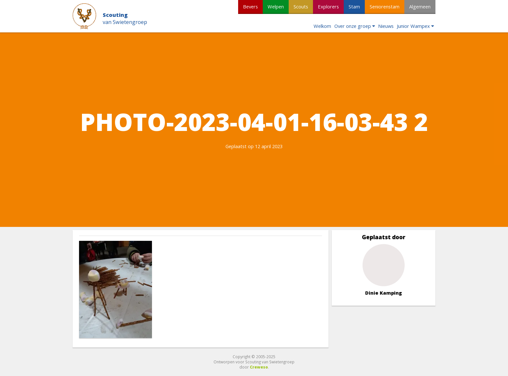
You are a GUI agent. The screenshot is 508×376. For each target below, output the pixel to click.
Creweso (259, 367)
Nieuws (386, 26)
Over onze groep (352, 26)
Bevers (250, 6)
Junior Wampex (413, 26)
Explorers (328, 6)
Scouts (301, 6)
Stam (354, 6)
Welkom (322, 26)
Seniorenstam (384, 6)
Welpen (276, 6)
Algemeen (420, 6)
